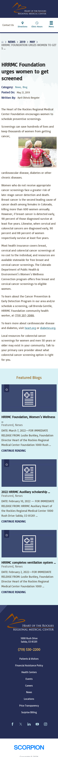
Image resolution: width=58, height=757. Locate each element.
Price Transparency (29, 705)
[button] (51, 25)
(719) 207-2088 (24, 315)
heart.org (30, 328)
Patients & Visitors (29, 658)
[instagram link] (45, 724)
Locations (29, 698)
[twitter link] (21, 724)
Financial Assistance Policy (29, 665)
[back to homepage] (2, 42)
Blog (25, 87)
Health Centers (29, 672)
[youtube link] (37, 724)
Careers (29, 685)
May (32, 41)
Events (29, 678)
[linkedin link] (29, 724)
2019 (22, 41)
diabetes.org (47, 328)
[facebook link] (12, 724)
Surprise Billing (29, 712)
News (11, 41)
